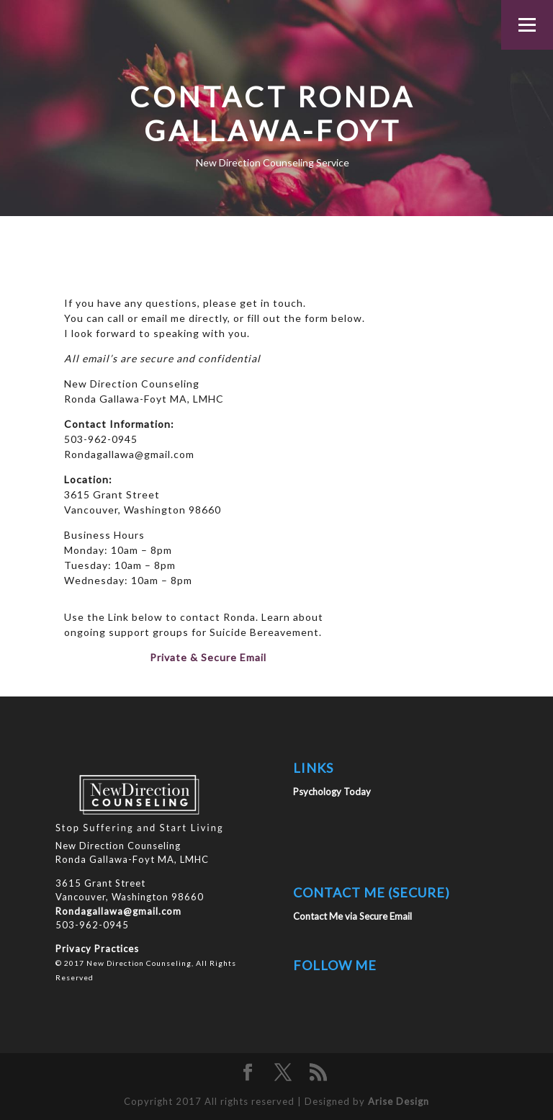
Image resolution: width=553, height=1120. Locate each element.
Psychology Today (332, 791)
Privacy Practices (97, 948)
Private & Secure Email (208, 657)
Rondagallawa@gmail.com (118, 911)
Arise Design (398, 1101)
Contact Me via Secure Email (352, 916)
